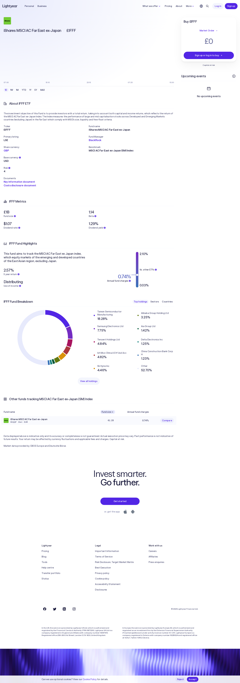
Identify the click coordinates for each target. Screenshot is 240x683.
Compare (167, 420)
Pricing (168, 6)
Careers (153, 551)
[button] (46, 126)
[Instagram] (74, 609)
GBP (6, 150)
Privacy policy (102, 573)
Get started (120, 501)
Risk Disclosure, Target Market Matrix (114, 562)
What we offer (151, 6)
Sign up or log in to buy (209, 55)
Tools (44, 562)
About (179, 6)
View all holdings (88, 381)
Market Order (209, 30)
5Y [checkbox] (35, 90)
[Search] (207, 6)
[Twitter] (54, 609)
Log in (218, 6)
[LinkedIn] (64, 609)
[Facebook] (45, 609)
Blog (44, 556)
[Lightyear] (10, 6)
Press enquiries (156, 562)
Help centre (48, 567)
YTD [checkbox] (24, 90)
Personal (29, 6)
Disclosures (101, 589)
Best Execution (103, 567)
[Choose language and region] (201, 6)
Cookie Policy (90, 679)
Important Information (107, 551)
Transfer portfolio (51, 573)
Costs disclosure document (20, 185)
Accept (193, 679)
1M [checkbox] (17, 90)
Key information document (19, 181)
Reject (180, 679)
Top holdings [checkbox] (140, 301)
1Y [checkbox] (30, 90)
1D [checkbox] (6, 90)
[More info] (233, 76)
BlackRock (95, 140)
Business (42, 6)
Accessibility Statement (107, 584)
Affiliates (153, 556)
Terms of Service (103, 556)
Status (45, 578)
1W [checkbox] (11, 90)
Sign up (231, 6)
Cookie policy (102, 578)
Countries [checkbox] (167, 301)
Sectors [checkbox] (154, 301)
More (190, 6)
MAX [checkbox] (42, 90)
